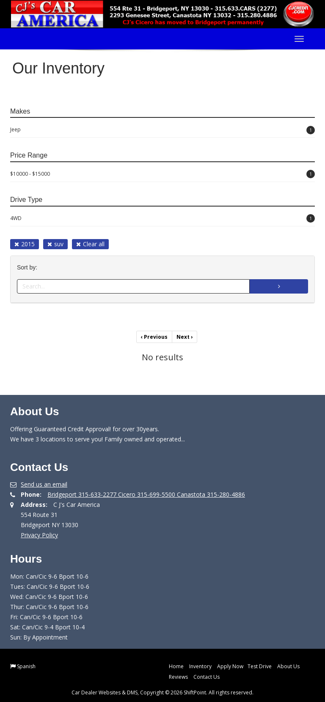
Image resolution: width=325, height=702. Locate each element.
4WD (162, 218)
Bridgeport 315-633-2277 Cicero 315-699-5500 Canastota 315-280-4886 (146, 494)
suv (55, 244)
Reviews (178, 676)
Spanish (26, 666)
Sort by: (29, 267)
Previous (154, 336)
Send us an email (44, 484)
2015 (24, 244)
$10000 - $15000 (162, 174)
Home (176, 666)
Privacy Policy (39, 535)
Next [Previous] (184, 336)
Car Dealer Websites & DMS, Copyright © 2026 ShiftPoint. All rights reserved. (162, 692)
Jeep (162, 130)
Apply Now (230, 666)
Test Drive (260, 666)
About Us (288, 666)
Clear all (90, 244)
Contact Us (206, 676)
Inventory (200, 666)
